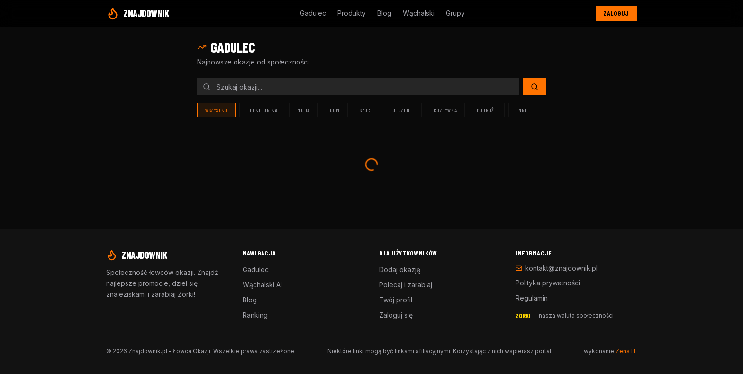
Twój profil (395, 300)
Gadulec (313, 13)
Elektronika (262, 110)
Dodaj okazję (399, 269)
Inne (521, 110)
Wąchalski (419, 13)
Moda (303, 110)
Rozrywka (445, 110)
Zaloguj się (396, 315)
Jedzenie (403, 110)
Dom (335, 110)
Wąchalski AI (262, 285)
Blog (384, 13)
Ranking (255, 315)
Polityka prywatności (548, 283)
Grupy (455, 13)
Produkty (351, 13)
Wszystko (216, 110)
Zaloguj (616, 13)
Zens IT (626, 351)
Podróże (487, 110)
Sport (366, 110)
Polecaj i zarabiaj (405, 285)
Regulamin (532, 298)
